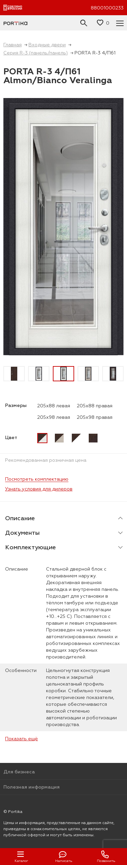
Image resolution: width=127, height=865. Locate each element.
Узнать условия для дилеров (38, 488)
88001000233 (107, 7)
